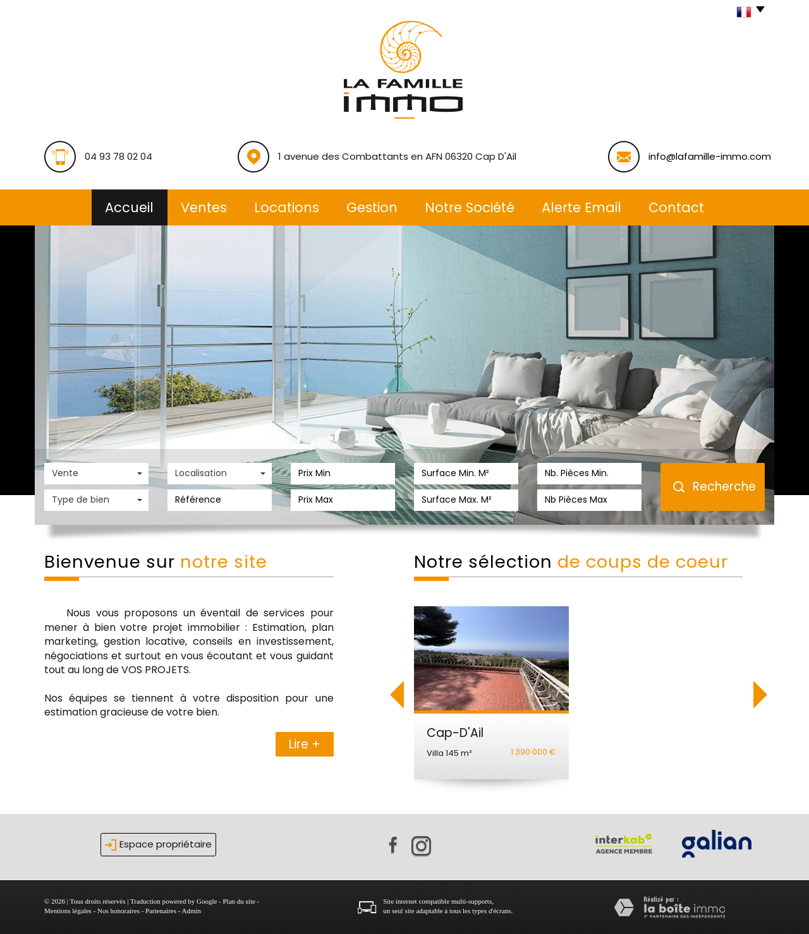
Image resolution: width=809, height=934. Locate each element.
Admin (192, 910)
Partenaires (160, 910)
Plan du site (238, 901)
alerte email (581, 207)
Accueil (129, 207)
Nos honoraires (118, 910)
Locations (286, 207)
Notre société (469, 207)
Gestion (372, 207)
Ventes (204, 207)
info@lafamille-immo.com (709, 156)
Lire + (304, 744)
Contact (676, 207)
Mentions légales (68, 910)
